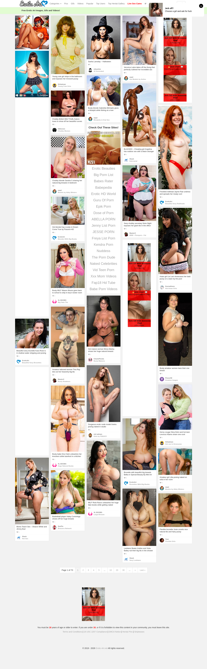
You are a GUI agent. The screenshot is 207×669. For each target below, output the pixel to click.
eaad (131, 77)
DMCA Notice (115, 632)
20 (117, 570)
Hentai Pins (127, 632)
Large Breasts (99, 514)
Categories (55, 3)
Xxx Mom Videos (103, 276)
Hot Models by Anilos (138, 79)
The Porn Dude (103, 257)
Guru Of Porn (103, 200)
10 (111, 570)
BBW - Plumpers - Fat (138, 235)
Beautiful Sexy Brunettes (31, 363)
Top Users (100, 3)
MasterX (133, 233)
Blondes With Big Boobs (67, 239)
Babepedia (103, 187)
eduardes (97, 69)
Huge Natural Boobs (66, 466)
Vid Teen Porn (103, 270)
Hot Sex (25, 538)
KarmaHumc (170, 286)
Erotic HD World (103, 194)
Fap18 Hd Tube (103, 283)
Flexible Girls (170, 541)
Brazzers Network (65, 528)
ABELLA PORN (103, 219)
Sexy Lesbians (135, 560)
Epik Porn (103, 206)
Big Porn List (103, 175)
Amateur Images (171, 380)
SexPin (60, 526)
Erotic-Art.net (102, 648)
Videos (80, 3)
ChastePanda (99, 359)
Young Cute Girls (64, 86)
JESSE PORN (103, 232)
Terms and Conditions (72, 632)
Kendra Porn (103, 244)
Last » (142, 570)
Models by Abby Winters (67, 192)
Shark (132, 159)
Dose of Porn (103, 213)
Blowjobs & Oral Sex (102, 120)
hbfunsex (61, 129)
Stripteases (139, 632)
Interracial (133, 161)
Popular (89, 3)
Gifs (72, 3)
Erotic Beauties (103, 168)
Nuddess (103, 251)
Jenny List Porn (103, 225)
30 (123, 570)
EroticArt (168, 201)
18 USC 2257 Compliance (95, 632)
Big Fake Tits (63, 302)
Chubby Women (64, 131)
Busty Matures (99, 361)
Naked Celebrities (103, 264)
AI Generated (99, 71)
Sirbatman (62, 84)
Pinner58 (168, 378)
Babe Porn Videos (103, 289)
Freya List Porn (103, 238)
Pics (66, 3)
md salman (98, 434)
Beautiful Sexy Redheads (175, 203)
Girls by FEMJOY (100, 436)
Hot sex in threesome (173, 444)
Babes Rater (103, 181)
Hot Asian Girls (171, 288)
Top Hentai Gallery (116, 3)
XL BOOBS (62, 300)
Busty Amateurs (64, 381)
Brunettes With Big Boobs (140, 484)
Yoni (167, 539)
